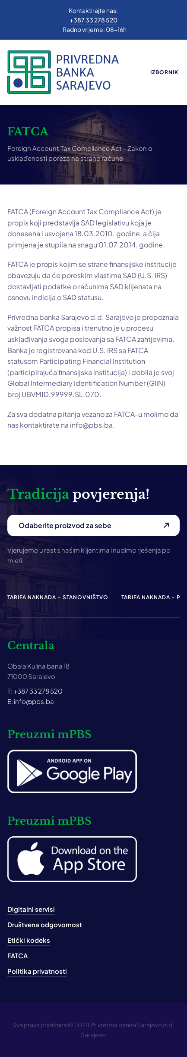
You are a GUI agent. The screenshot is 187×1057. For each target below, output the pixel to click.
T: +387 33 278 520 (35, 691)
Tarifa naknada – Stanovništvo (57, 597)
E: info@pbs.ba (30, 701)
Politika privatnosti (37, 971)
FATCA (17, 955)
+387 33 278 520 (93, 20)
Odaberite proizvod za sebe (65, 525)
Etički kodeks (28, 940)
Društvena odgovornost (44, 924)
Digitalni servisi (31, 909)
